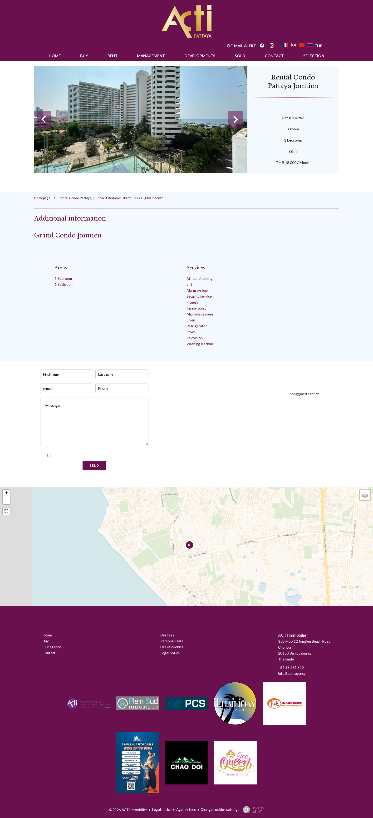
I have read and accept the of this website (97, 455)
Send (94, 465)
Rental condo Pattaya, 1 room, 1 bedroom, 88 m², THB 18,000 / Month (111, 198)
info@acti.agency (292, 673)
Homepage (42, 198)
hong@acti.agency (304, 394)
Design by (252, 809)
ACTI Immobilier (293, 635)
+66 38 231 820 (291, 667)
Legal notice (162, 809)
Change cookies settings (220, 809)
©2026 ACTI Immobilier (128, 810)
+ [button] (6, 493)
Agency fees (186, 809)
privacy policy (105, 455)
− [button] (6, 500)
